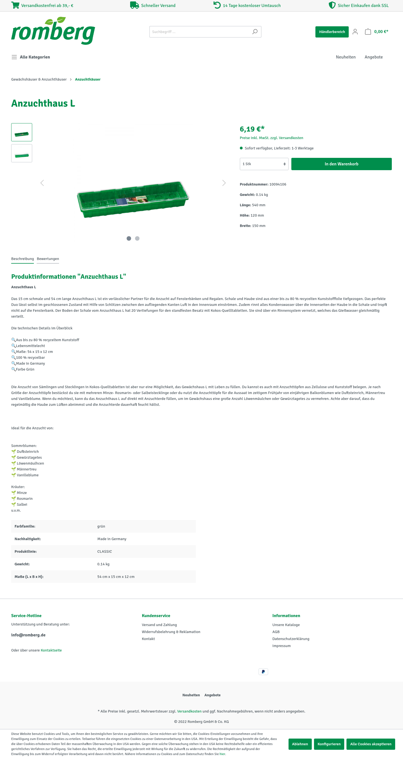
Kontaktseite (51, 650)
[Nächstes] (224, 183)
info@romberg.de (28, 635)
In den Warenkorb (342, 164)
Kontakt (148, 638)
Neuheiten (191, 695)
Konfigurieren (329, 744)
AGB (276, 631)
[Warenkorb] (377, 31)
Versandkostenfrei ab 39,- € (42, 5)
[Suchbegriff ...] (199, 32)
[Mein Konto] (355, 31)
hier (222, 754)
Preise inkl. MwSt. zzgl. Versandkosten (271, 137)
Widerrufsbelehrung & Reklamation (171, 631)
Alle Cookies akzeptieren (371, 744)
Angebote (212, 695)
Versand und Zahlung (159, 624)
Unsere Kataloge (286, 624)
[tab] (22, 259)
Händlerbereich (332, 31)
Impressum (281, 645)
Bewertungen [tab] (48, 258)
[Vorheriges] (42, 183)
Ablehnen (300, 744)
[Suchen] (254, 32)
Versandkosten (189, 711)
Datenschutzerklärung (290, 638)
